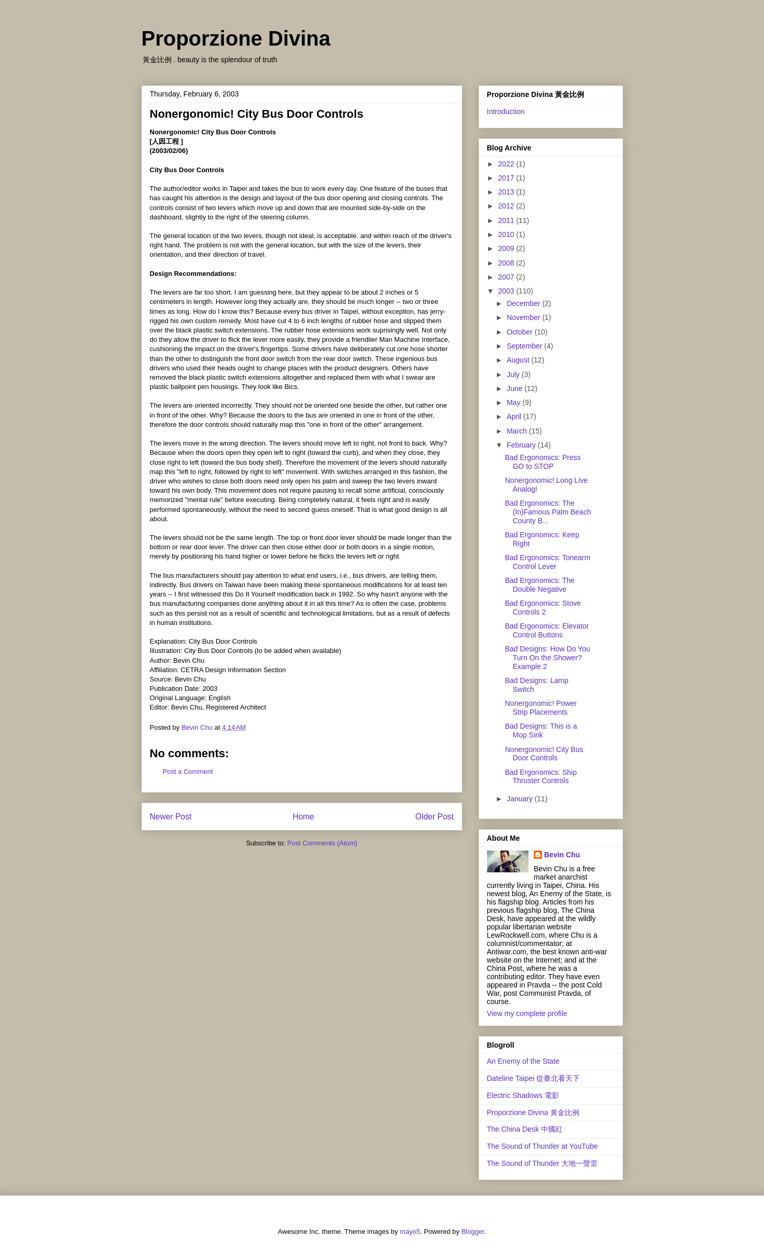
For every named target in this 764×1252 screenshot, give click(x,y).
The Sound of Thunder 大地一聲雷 (542, 1163)
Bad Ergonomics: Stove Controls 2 (542, 607)
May (514, 402)
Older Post (434, 816)
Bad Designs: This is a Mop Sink (541, 730)
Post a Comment (188, 771)
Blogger (472, 1231)
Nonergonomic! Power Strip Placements (541, 707)
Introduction (506, 111)
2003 (507, 291)
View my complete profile (527, 1013)
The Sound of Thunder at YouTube (542, 1146)
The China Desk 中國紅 (525, 1129)
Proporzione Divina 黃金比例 (533, 1112)
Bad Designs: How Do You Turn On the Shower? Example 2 (547, 658)
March (518, 431)
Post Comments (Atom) (322, 843)
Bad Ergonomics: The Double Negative (539, 584)
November (524, 317)
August (519, 360)
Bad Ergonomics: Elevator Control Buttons (547, 630)
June (515, 388)
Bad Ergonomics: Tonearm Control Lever (547, 562)
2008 (507, 263)
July (514, 374)
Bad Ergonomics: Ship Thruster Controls (541, 776)
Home (303, 816)
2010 (507, 234)
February (522, 445)
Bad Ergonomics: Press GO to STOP (542, 461)
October (521, 332)
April (515, 416)
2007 (507, 277)
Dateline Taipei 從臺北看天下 (533, 1078)
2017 (507, 178)
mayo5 (410, 1231)
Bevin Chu (562, 855)
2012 (507, 206)
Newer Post (171, 816)
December (524, 303)
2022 (507, 164)
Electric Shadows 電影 (523, 1095)
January (521, 799)
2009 (507, 248)
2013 (507, 192)
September (525, 346)
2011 (507, 220)
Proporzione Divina (236, 38)
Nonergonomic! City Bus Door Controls (544, 753)
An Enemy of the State (523, 1061)
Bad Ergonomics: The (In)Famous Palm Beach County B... (548, 512)
